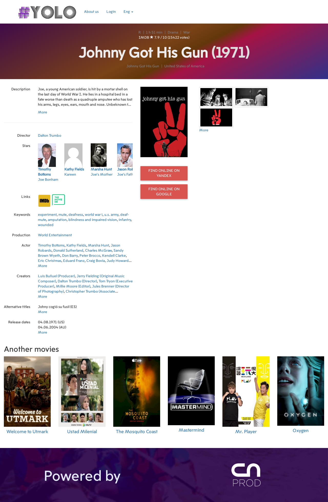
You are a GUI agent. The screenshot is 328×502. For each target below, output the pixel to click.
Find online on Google (164, 191)
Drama (173, 32)
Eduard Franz (74, 261)
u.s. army (111, 215)
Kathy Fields (76, 245)
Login (111, 12)
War (186, 32)
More (42, 112)
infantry (125, 220)
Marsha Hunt (98, 245)
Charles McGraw (98, 250)
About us (91, 12)
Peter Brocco (89, 256)
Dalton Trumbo (49, 135)
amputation (57, 220)
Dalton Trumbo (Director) (77, 281)
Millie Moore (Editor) (73, 286)
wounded (46, 225)
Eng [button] (128, 12)
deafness (75, 215)
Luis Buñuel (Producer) (56, 276)
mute (62, 215)
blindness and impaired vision (92, 220)
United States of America (184, 66)
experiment (47, 215)
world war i (93, 215)
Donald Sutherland (68, 250)
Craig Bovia (95, 261)
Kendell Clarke (114, 256)
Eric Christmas (49, 261)
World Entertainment (55, 235)
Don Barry (70, 256)
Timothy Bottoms (51, 245)
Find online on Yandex (164, 173)
